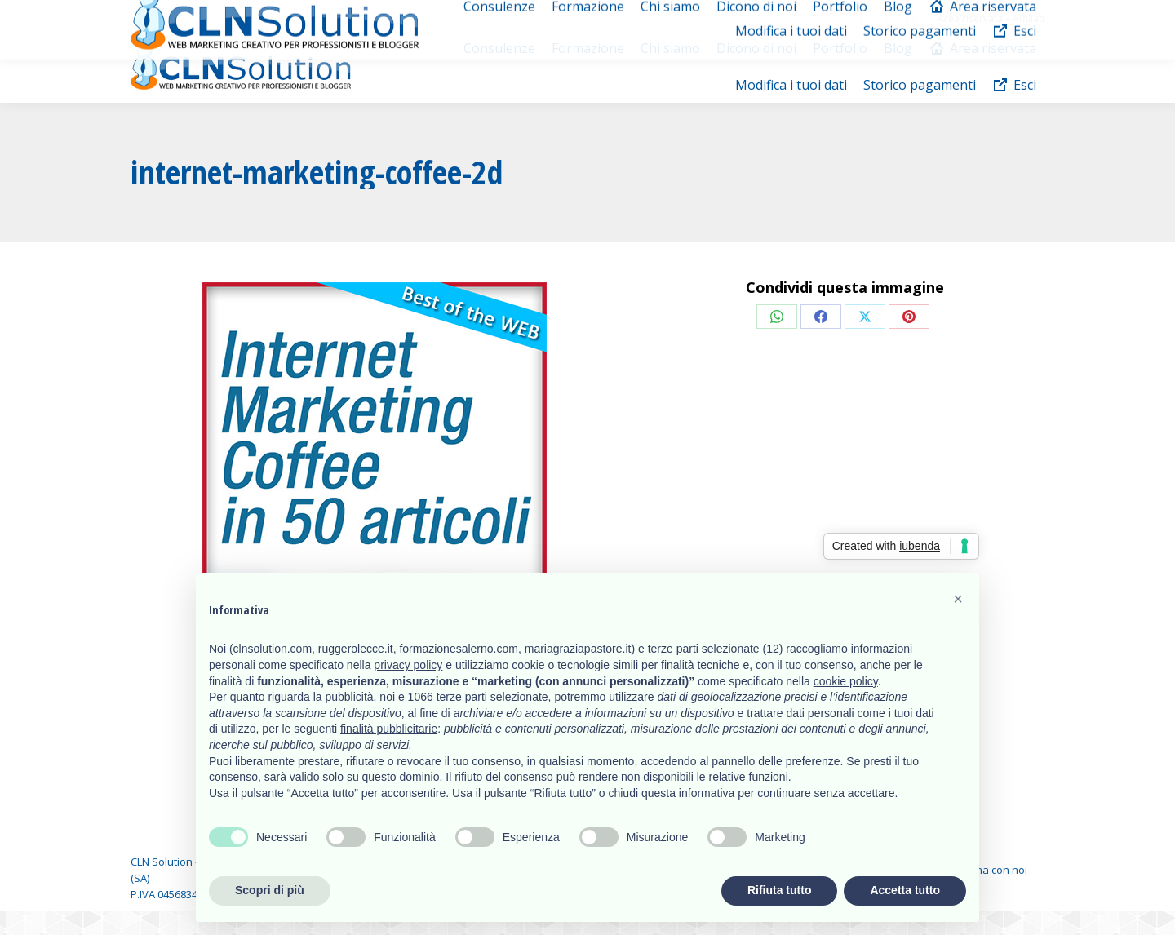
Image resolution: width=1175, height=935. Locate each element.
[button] (958, 599)
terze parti (462, 696)
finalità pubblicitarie (388, 728)
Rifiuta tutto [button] (779, 890)
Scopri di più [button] (269, 890)
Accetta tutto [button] (905, 890)
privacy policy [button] (408, 664)
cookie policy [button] (846, 681)
